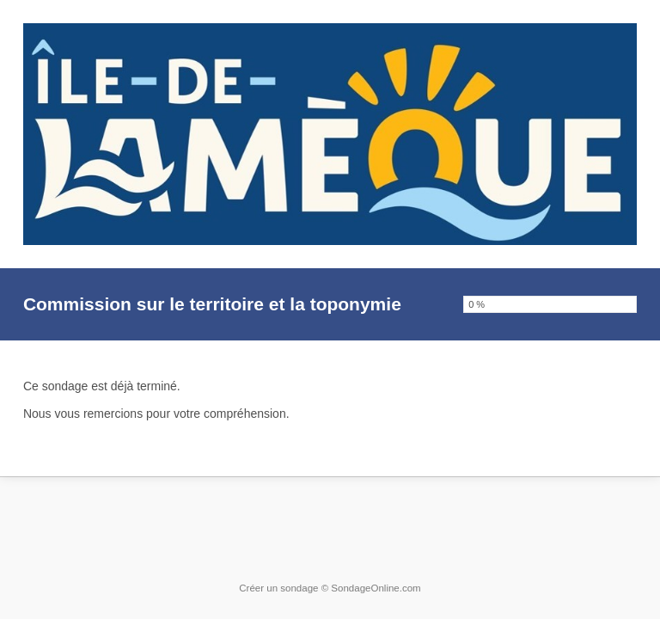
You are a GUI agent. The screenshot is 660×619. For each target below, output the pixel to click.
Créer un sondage (278, 588)
